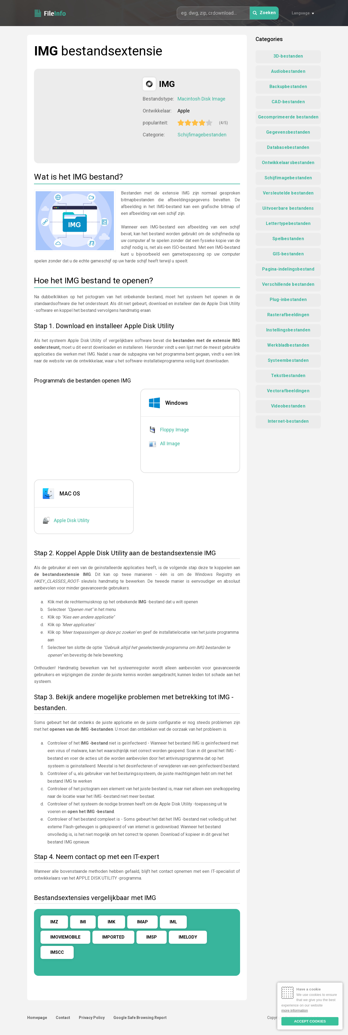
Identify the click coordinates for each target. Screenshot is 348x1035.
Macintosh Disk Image (201, 99)
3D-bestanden (288, 56)
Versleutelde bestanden (288, 193)
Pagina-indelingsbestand (288, 269)
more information (294, 1010)
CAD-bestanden (288, 101)
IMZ (54, 921)
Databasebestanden (288, 147)
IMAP (142, 921)
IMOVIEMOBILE (65, 937)
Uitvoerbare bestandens (288, 208)
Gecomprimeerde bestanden (288, 117)
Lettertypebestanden (288, 223)
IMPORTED (113, 937)
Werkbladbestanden (288, 345)
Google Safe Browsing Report (140, 1017)
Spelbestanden (288, 238)
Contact (63, 1017)
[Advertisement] (88, 115)
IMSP (151, 937)
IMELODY (188, 937)
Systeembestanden (288, 360)
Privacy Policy (92, 1017)
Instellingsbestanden (288, 330)
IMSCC (57, 952)
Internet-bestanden (288, 421)
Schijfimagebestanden (202, 134)
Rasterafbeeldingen (288, 314)
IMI (83, 921)
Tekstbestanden (288, 375)
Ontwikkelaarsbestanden (288, 162)
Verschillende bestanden (288, 284)
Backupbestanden (288, 86)
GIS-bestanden (288, 253)
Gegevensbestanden (288, 132)
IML (173, 921)
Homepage (37, 1017)
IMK (111, 921)
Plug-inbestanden (288, 299)
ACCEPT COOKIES (310, 1021)
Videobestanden (288, 406)
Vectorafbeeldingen (288, 390)
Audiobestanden (288, 71)
